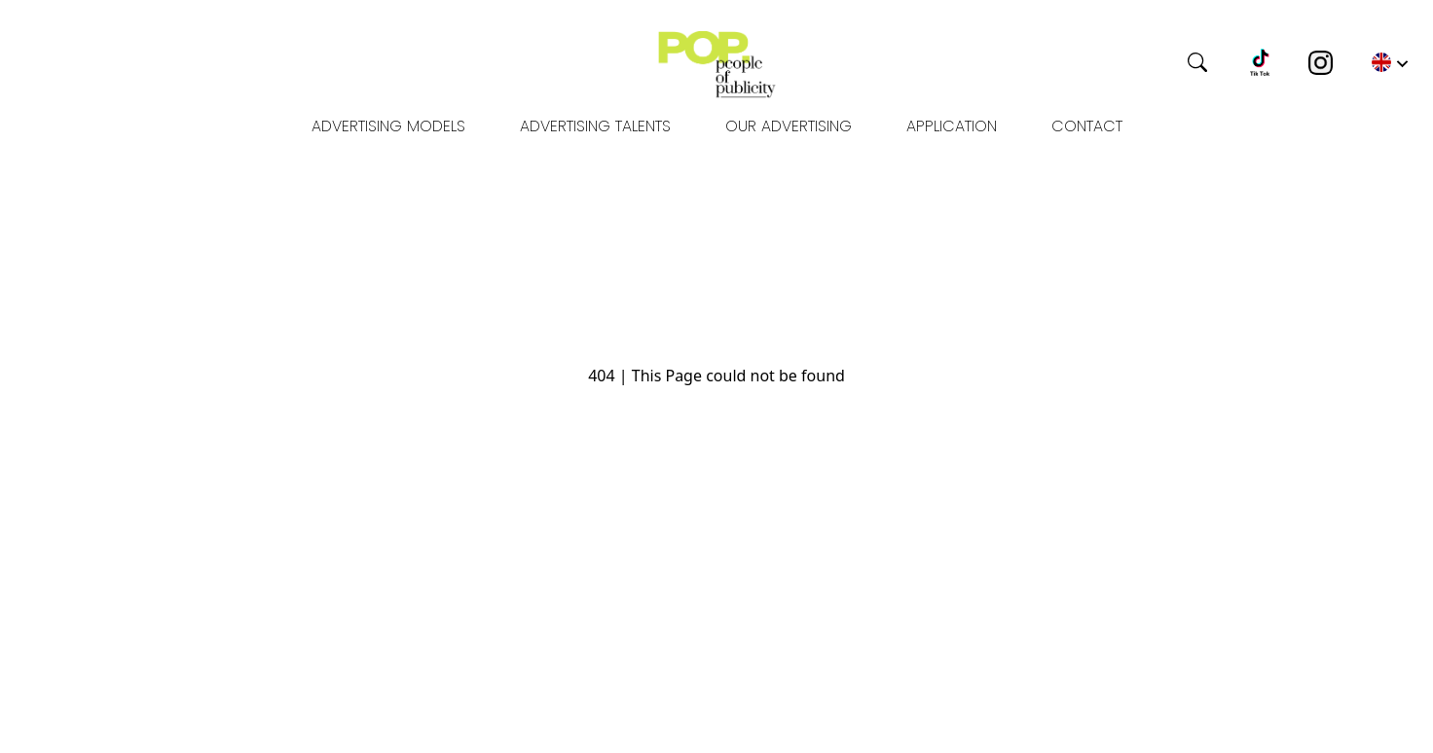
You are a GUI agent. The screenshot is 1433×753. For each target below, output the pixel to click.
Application (951, 126)
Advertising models (388, 126)
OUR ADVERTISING (788, 126)
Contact (1086, 126)
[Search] (1124, 62)
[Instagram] (1320, 63)
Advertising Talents (595, 126)
